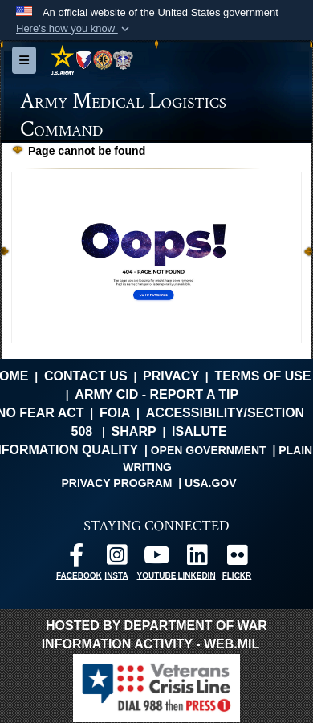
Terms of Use (263, 376)
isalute (199, 431)
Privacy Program (116, 483)
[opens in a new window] (76, 559)
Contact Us (86, 376)
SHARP (134, 431)
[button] (74, 29)
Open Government (208, 450)
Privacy (171, 376)
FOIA (115, 413)
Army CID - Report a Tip (156, 394)
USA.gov (211, 483)
